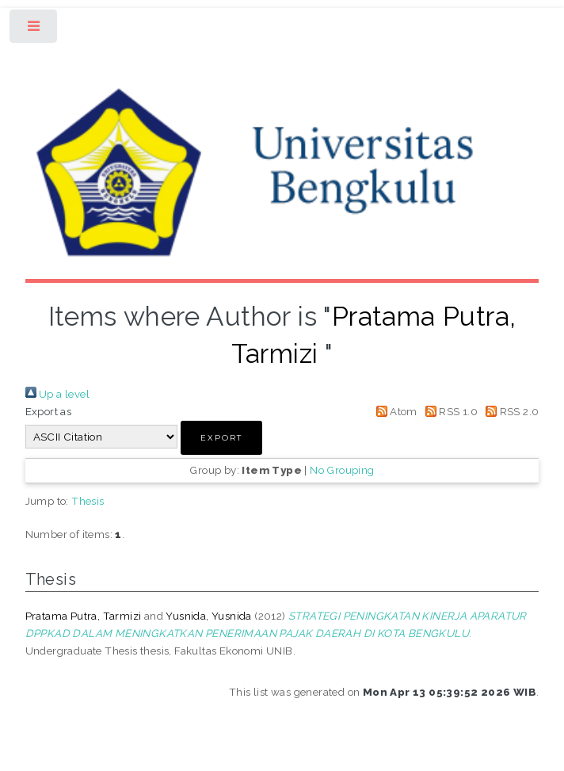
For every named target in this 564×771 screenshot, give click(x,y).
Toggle (34, 29)
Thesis (87, 500)
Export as (48, 411)
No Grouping (342, 470)
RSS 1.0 (449, 411)
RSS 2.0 (509, 411)
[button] (221, 438)
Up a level (57, 393)
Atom (394, 411)
